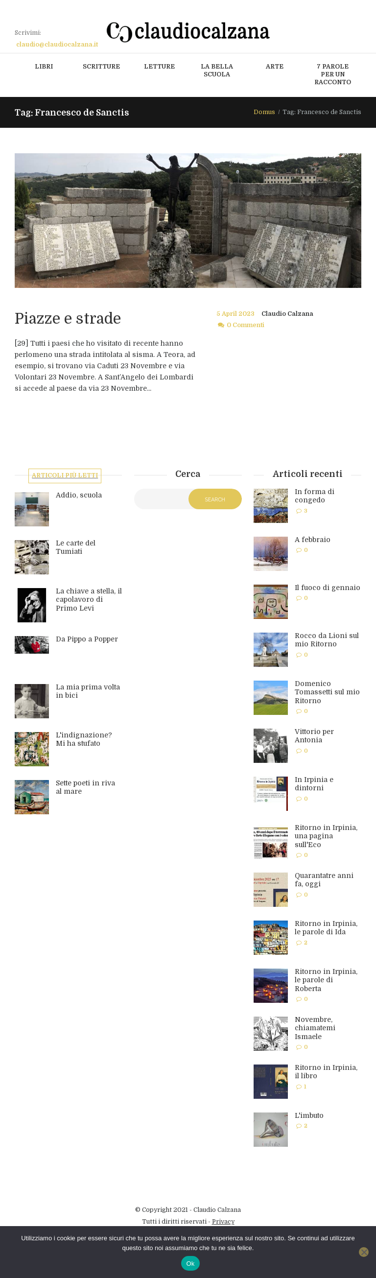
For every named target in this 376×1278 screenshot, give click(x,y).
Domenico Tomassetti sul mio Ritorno (327, 692)
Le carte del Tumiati (75, 548)
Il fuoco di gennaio (327, 588)
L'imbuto (309, 1115)
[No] (364, 1252)
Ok (190, 1263)
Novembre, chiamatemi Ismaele (315, 1028)
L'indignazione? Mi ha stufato (84, 740)
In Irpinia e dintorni (314, 784)
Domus (264, 112)
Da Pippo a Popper (87, 640)
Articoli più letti (65, 476)
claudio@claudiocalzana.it (57, 44)
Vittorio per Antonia (314, 736)
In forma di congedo (314, 496)
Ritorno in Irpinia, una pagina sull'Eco (326, 836)
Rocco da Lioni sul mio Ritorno (327, 640)
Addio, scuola (79, 496)
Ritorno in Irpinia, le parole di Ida (326, 928)
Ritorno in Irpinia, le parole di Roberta (326, 980)
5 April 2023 (235, 313)
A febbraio (312, 540)
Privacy (223, 1221)
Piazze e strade (71, 318)
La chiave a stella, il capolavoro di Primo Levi (89, 600)
